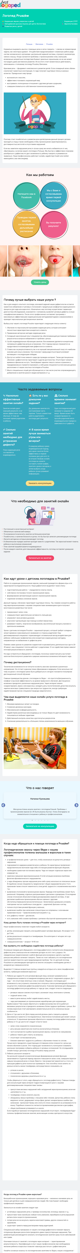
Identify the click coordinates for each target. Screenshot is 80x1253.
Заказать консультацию (40, 483)
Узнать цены (40, 282)
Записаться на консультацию (40, 826)
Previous (3, 805)
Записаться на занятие (40, 558)
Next (76, 805)
